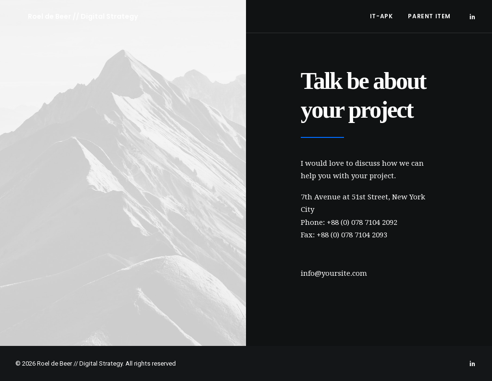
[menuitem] (381, 16)
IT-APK (381, 16)
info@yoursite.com (334, 273)
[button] (472, 16)
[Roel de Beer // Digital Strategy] (70, 16)
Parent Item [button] (429, 16)
